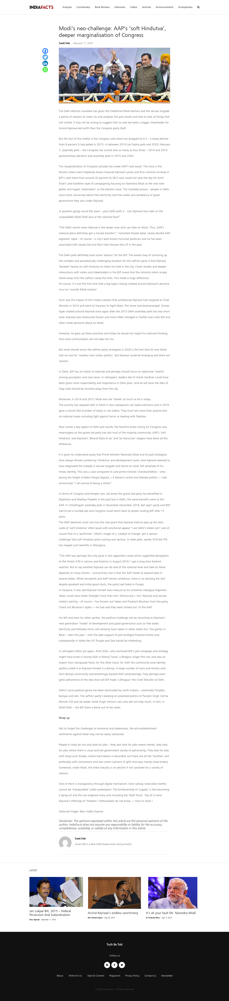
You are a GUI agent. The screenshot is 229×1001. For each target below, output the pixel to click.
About (59, 975)
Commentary (83, 7)
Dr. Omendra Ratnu (153, 918)
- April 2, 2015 (166, 918)
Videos (133, 7)
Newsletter (167, 975)
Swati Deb (64, 43)
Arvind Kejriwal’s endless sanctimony (113, 913)
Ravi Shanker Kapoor (95, 918)
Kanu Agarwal (34, 919)
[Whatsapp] (45, 69)
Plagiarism (114, 975)
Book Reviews (102, 7)
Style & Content (95, 975)
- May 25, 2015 (109, 918)
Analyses (67, 7)
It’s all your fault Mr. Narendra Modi (171, 913)
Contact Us (150, 975)
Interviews (119, 7)
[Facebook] (45, 51)
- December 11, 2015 (48, 919)
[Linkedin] (45, 63)
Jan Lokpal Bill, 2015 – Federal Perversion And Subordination (50, 913)
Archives (146, 7)
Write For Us (75, 975)
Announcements (164, 7)
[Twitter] (45, 57)
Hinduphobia (185, 7)
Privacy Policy (132, 975)
